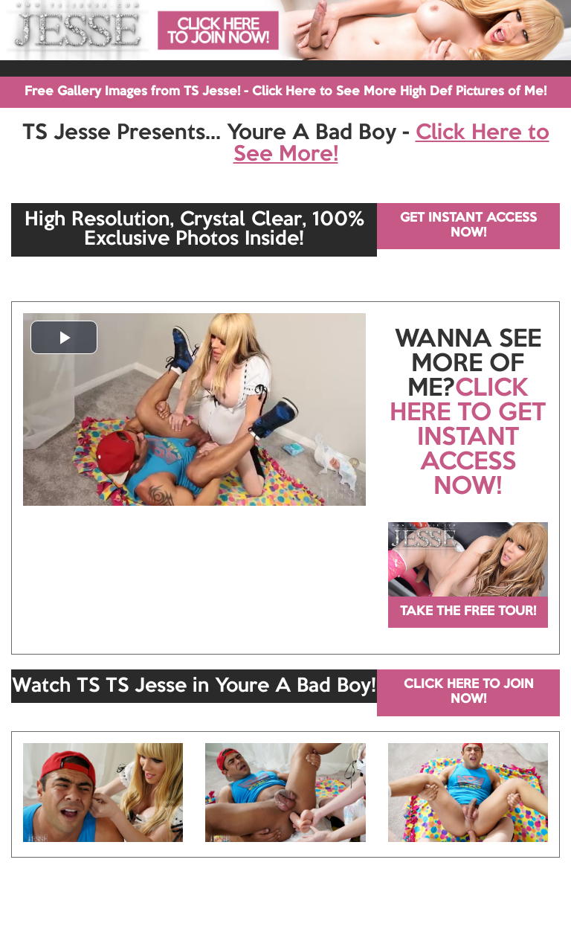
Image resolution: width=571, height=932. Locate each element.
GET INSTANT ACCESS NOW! (468, 226)
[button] (63, 337)
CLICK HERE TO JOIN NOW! (469, 692)
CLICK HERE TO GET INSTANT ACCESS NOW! (468, 438)
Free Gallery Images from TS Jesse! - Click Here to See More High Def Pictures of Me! (285, 91)
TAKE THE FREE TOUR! (468, 611)
